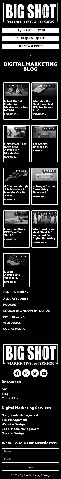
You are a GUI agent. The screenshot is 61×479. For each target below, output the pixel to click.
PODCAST (10, 305)
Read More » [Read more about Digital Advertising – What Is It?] (11, 282)
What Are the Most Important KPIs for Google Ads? (42, 106)
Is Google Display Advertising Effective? (43, 189)
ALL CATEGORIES (15, 299)
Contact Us (10, 398)
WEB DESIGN (12, 323)
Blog (5, 394)
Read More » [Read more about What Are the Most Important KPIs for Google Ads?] (39, 114)
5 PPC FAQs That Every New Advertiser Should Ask (15, 148)
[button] (30, 54)
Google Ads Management (20, 415)
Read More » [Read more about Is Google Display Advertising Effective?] (39, 197)
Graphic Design (13, 433)
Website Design (13, 424)
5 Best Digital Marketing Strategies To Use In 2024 (16, 106)
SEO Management (14, 420)
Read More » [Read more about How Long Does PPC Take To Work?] (11, 239)
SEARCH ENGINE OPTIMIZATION (26, 311)
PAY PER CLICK (14, 317)
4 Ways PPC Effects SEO (40, 145)
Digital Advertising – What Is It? (13, 274)
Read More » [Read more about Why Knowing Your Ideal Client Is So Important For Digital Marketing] (39, 242)
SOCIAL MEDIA (14, 329)
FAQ (5, 389)
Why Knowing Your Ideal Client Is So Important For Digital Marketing (44, 234)
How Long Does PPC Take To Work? (14, 232)
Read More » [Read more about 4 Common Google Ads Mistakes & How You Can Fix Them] (11, 200)
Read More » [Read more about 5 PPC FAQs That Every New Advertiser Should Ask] (11, 157)
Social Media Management (21, 429)
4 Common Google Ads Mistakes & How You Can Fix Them (16, 191)
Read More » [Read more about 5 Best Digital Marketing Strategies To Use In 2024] (11, 114)
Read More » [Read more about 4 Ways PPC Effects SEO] (39, 151)
